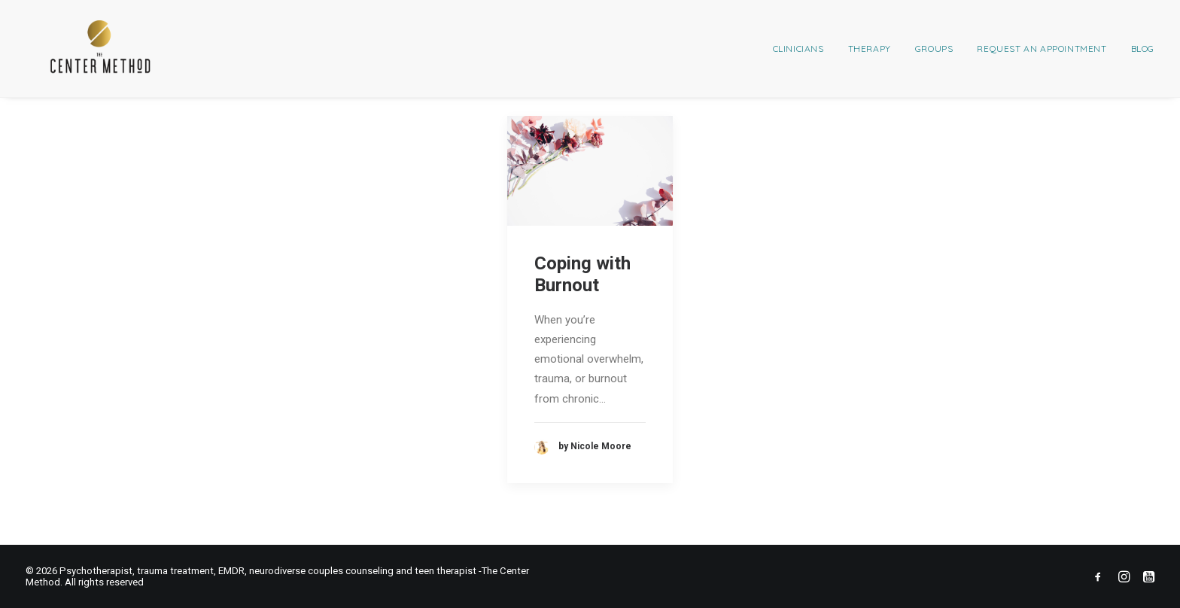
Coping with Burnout (582, 274)
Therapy (869, 48)
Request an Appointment (1041, 48)
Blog (1142, 48)
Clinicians (798, 48)
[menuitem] (804, 48)
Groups (934, 48)
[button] (590, 171)
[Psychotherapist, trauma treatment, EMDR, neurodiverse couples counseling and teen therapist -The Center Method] (77, 48)
